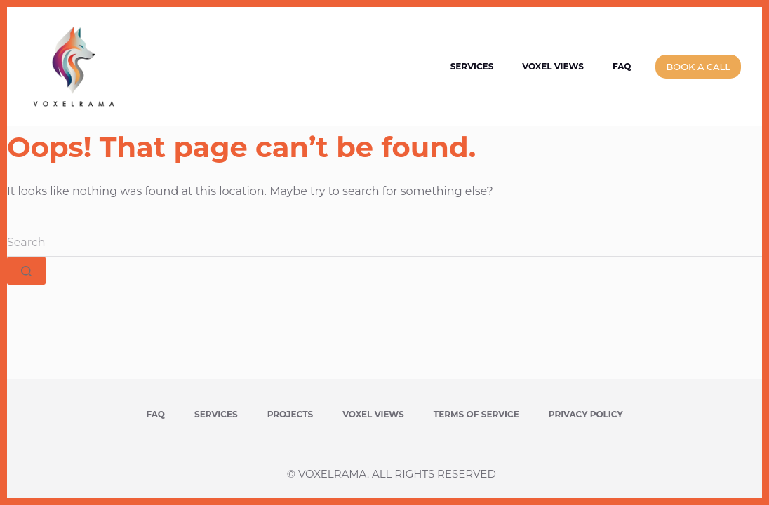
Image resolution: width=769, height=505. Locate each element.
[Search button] (26, 271)
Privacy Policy (586, 414)
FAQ (622, 66)
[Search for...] (384, 243)
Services (472, 66)
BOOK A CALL (698, 66)
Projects (290, 414)
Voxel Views (553, 66)
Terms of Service (476, 414)
